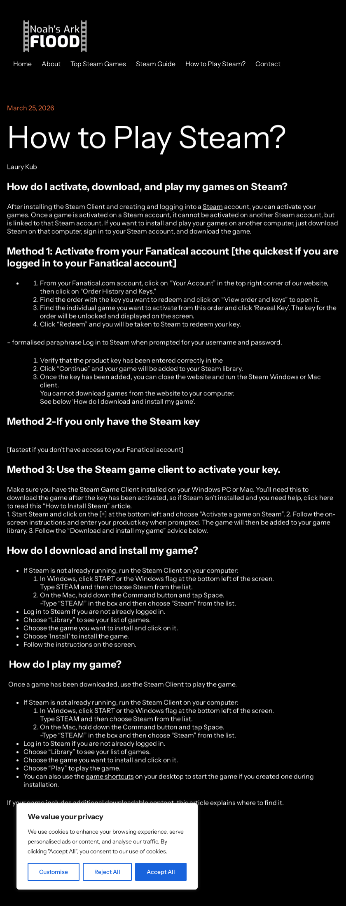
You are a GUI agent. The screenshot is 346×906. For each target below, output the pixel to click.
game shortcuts (110, 777)
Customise (53, 872)
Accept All (161, 872)
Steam (213, 207)
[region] (107, 846)
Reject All (107, 872)
